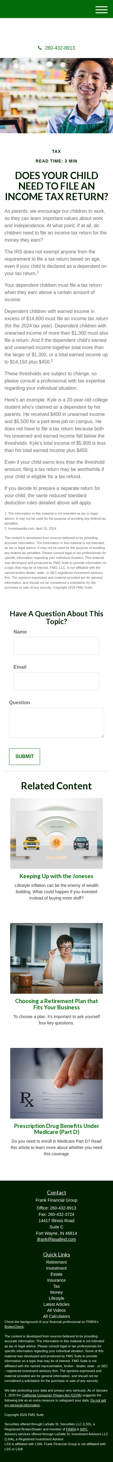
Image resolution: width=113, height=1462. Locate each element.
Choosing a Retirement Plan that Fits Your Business (56, 1004)
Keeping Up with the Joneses (56, 876)
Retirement (56, 1262)
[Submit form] (24, 756)
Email (20, 667)
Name (20, 631)
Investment (56, 1268)
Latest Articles (56, 1304)
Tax (56, 1286)
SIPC (84, 1429)
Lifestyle (56, 1298)
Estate (57, 1274)
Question (19, 702)
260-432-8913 (56, 48)
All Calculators (56, 1316)
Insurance (56, 1280)
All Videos (56, 1310)
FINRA (71, 1429)
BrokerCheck (14, 1326)
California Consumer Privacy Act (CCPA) (52, 1395)
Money (56, 1292)
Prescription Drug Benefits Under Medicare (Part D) (56, 1129)
